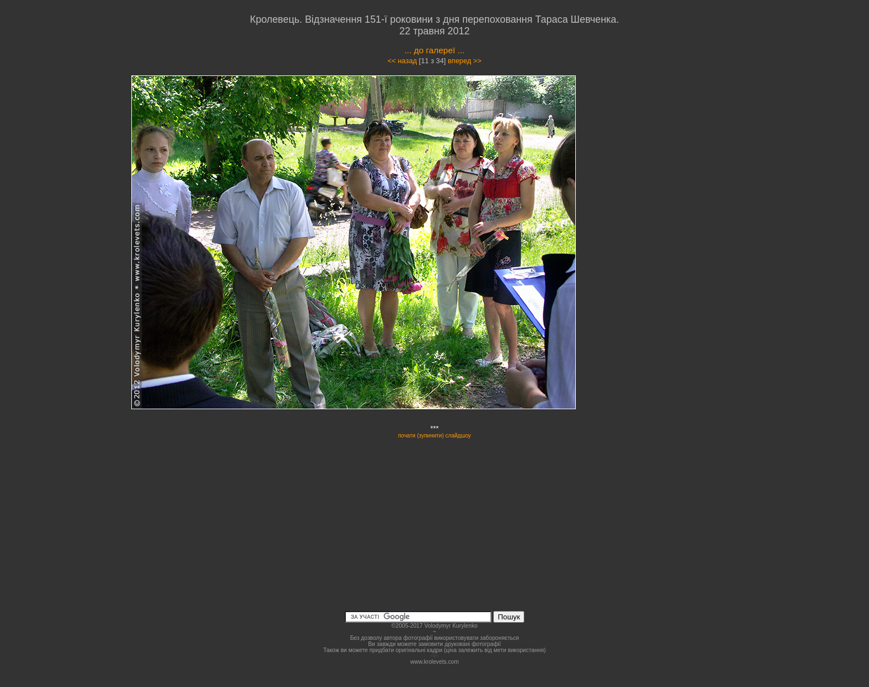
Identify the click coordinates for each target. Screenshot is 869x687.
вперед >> (465, 61)
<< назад (402, 61)
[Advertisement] (668, 174)
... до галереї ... (435, 50)
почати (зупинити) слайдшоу (434, 435)
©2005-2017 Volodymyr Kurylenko (434, 626)
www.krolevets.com (434, 662)
